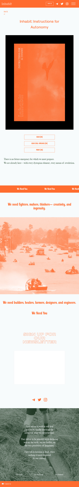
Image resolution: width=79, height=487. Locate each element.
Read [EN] (40, 137)
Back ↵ (6, 13)
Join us (50, 3)
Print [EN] (39, 150)
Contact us (6, 484)
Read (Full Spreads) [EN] (39, 143)
